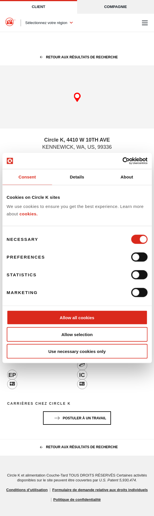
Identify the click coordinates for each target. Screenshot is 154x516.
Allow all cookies (77, 317)
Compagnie (115, 7)
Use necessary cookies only (77, 351)
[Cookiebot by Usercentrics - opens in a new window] (122, 161)
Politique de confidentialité (77, 499)
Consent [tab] (27, 176)
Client (38, 7)
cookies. (29, 213)
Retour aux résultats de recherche (77, 57)
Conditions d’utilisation (27, 490)
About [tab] (126, 176)
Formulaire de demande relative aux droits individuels (100, 490)
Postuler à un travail (79, 417)
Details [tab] (77, 176)
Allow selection (77, 334)
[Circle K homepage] (10, 23)
